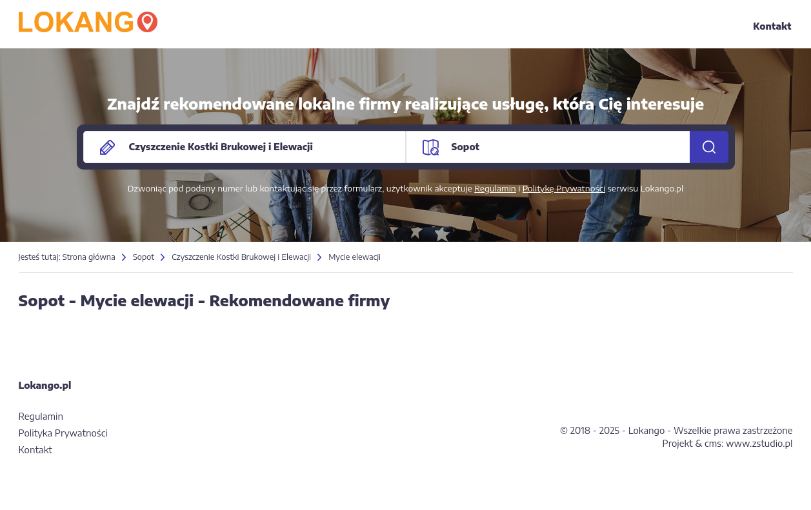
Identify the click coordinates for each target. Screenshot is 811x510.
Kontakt (772, 26)
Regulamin (495, 188)
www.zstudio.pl (759, 443)
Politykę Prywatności (564, 188)
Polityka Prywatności (63, 432)
